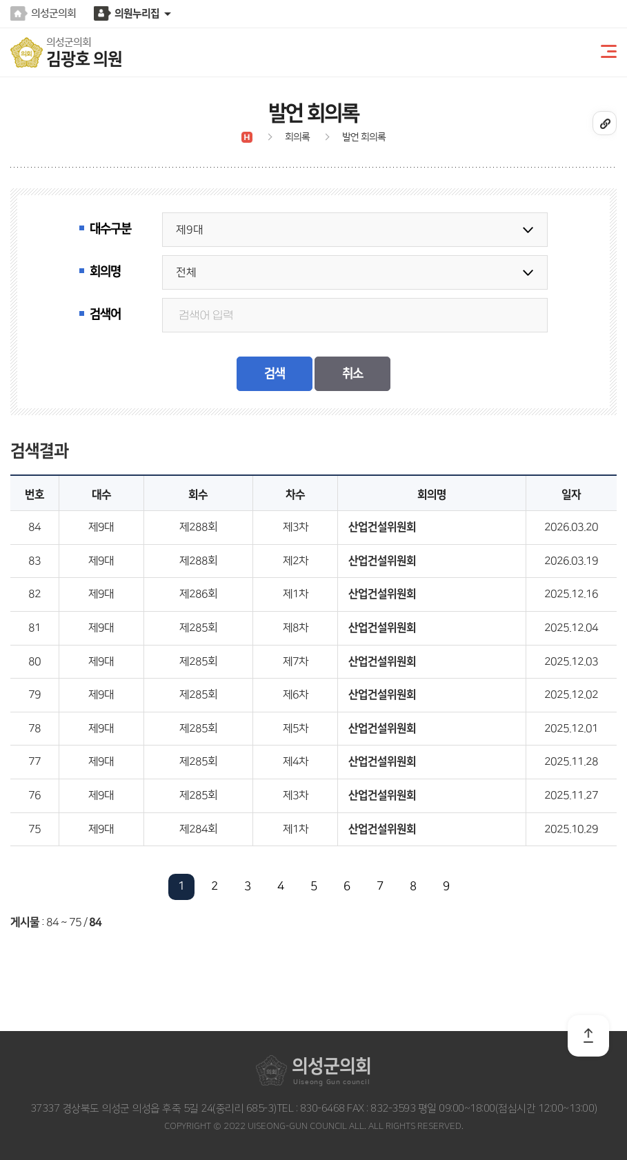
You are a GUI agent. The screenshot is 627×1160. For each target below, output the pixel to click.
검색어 (105, 314)
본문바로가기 (0, 0)
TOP (588, 1036)
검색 (274, 374)
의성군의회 (53, 13)
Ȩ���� (246, 137)
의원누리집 (137, 13)
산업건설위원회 (382, 527)
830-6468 (321, 1108)
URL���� (605, 123)
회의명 (105, 272)
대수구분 (110, 229)
